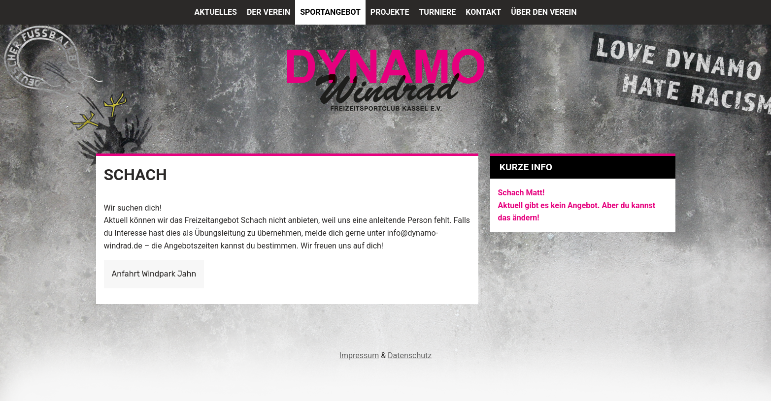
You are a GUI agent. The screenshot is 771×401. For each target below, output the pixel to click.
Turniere (437, 12)
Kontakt (483, 12)
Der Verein (268, 12)
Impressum (359, 355)
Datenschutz (410, 355)
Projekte (389, 12)
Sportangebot (330, 12)
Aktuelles (215, 12)
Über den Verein (543, 12)
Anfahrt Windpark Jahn (154, 273)
